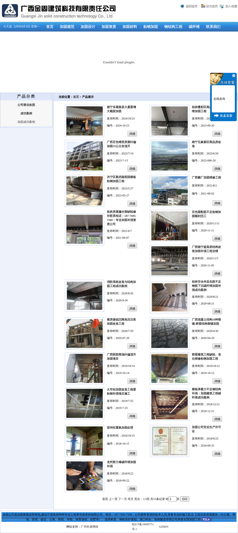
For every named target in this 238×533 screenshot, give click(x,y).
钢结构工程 (173, 27)
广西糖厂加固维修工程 (206, 177)
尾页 (131, 499)
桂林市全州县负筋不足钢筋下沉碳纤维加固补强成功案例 (206, 286)
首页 (49, 27)
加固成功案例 (26, 122)
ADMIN (164, 526)
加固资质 (109, 27)
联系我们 (213, 27)
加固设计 (88, 27)
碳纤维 (194, 27)
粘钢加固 (150, 27)
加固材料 (129, 27)
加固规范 (67, 27)
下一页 (122, 499)
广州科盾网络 (89, 526)
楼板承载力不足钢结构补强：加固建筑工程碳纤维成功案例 (206, 393)
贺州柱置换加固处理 (120, 427)
